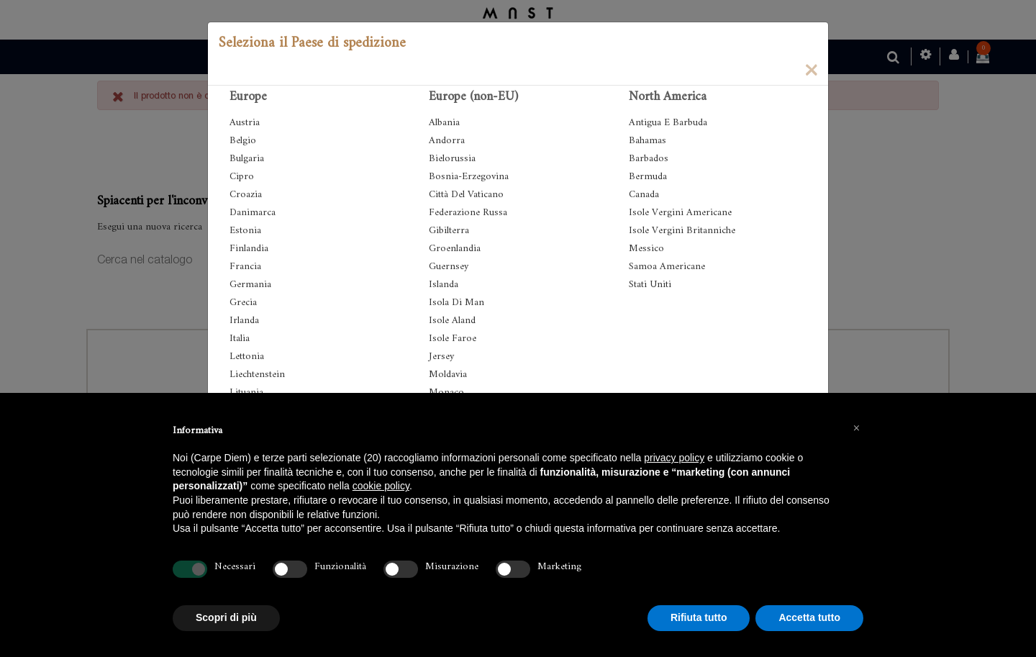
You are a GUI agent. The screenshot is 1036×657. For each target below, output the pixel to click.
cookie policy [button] (381, 485)
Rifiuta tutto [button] (699, 617)
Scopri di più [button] (226, 617)
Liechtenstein (257, 375)
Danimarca (253, 213)
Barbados (648, 159)
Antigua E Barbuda (668, 123)
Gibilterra (449, 231)
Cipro (242, 177)
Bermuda (648, 177)
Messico (646, 249)
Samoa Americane (667, 267)
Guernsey (448, 267)
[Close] (810, 69)
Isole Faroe (452, 339)
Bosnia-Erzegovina (469, 177)
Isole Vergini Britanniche (682, 231)
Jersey (441, 357)
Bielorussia (452, 159)
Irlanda (244, 321)
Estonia (245, 231)
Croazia (246, 195)
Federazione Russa (468, 213)
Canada (644, 195)
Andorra (447, 141)
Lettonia (247, 357)
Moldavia (448, 375)
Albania (444, 123)
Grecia (243, 303)
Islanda (443, 285)
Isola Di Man (456, 303)
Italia (240, 339)
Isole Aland (452, 321)
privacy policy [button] (674, 457)
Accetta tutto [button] (809, 617)
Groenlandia (455, 249)
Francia (245, 267)
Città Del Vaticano (466, 195)
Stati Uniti (650, 285)
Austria (245, 123)
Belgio (243, 141)
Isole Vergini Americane (680, 213)
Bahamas (647, 141)
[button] (856, 427)
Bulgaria (247, 159)
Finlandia (249, 249)
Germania (250, 285)
